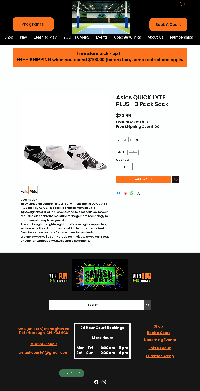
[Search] (93, 305)
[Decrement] (119, 166)
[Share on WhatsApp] (132, 193)
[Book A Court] (168, 24)
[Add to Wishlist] (175, 179)
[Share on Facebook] (118, 193)
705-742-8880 (43, 343)
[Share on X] (139, 193)
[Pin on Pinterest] (125, 193)
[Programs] (33, 24)
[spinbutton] (124, 166)
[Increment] (129, 166)
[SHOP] (71, 373)
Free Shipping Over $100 (137, 126)
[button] (182, 4)
